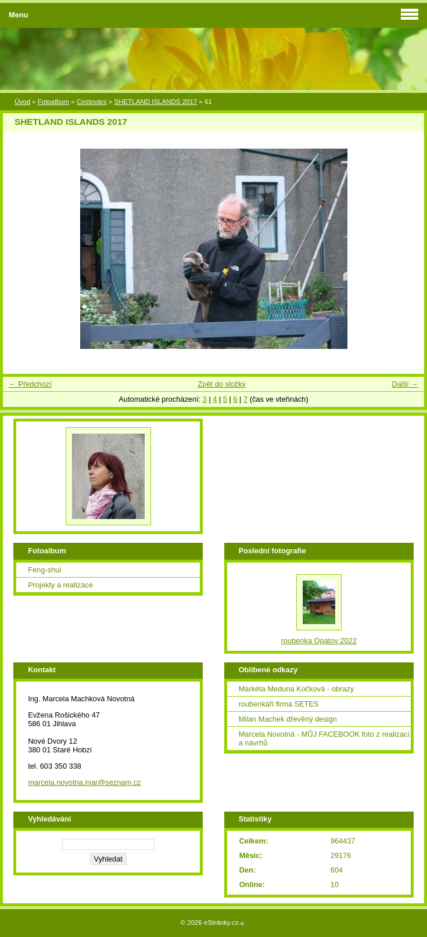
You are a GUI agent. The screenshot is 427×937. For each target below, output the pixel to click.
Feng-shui (44, 569)
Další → (405, 384)
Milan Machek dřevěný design (288, 719)
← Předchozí (30, 384)
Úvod (22, 101)
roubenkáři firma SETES (279, 704)
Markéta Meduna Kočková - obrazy (296, 688)
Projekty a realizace (60, 585)
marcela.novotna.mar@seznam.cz (84, 782)
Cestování (92, 101)
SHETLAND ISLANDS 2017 (156, 101)
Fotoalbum (53, 101)
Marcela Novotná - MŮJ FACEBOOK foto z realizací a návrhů (324, 738)
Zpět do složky (222, 384)
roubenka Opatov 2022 (319, 640)
